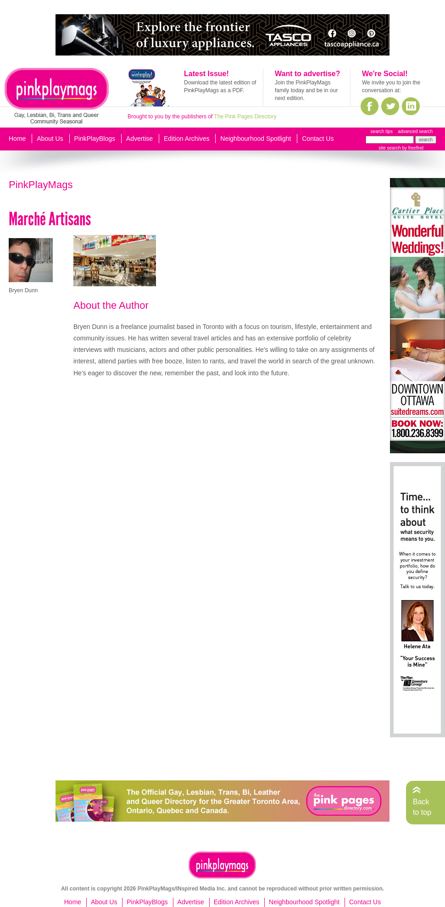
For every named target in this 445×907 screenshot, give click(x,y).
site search (389, 147)
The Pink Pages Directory (245, 116)
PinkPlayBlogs (95, 138)
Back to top (422, 807)
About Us (50, 138)
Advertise (139, 138)
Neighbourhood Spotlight (255, 138)
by (412, 147)
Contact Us (318, 138)
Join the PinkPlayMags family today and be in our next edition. (306, 90)
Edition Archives (187, 138)
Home (17, 138)
